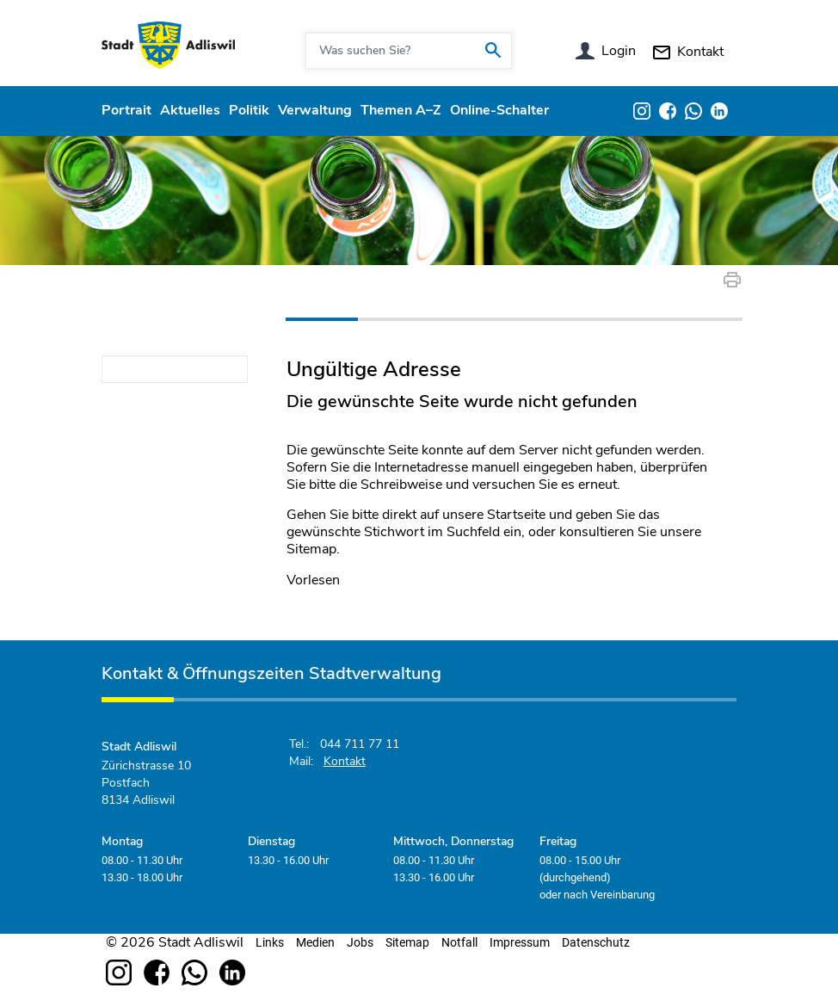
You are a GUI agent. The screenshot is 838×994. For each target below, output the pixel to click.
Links (270, 942)
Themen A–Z (400, 110)
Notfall (459, 942)
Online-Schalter (499, 110)
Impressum (520, 942)
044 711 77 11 (359, 744)
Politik (249, 110)
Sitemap (407, 942)
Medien (315, 942)
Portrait (126, 110)
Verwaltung (315, 110)
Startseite (516, 514)
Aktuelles (190, 110)
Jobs (360, 942)
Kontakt (700, 51)
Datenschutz (596, 942)
